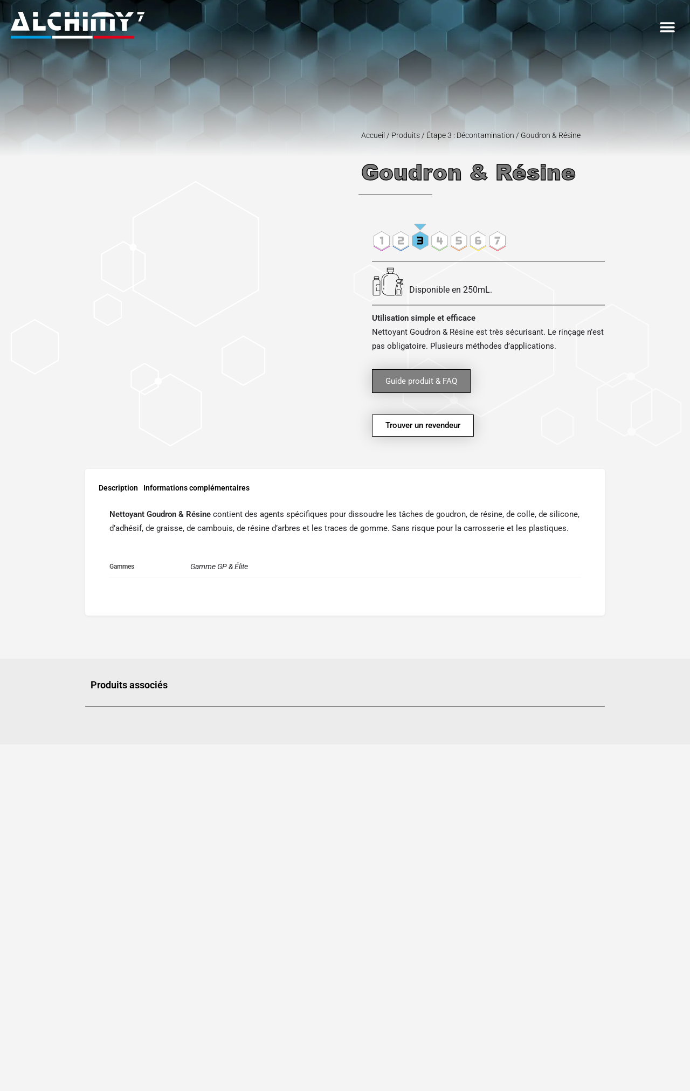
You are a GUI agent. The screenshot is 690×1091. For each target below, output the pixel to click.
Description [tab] (118, 488)
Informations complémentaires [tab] (196, 488)
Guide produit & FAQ (421, 381)
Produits (405, 135)
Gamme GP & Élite (219, 566)
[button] (667, 27)
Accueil (373, 135)
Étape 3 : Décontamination (470, 135)
